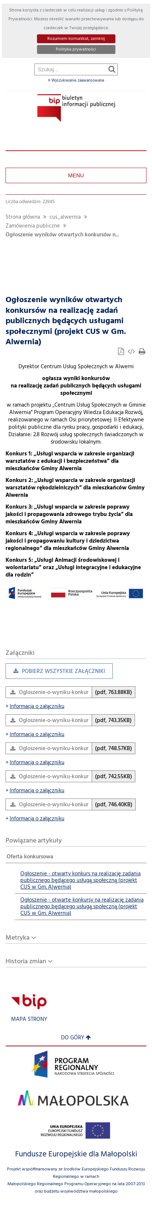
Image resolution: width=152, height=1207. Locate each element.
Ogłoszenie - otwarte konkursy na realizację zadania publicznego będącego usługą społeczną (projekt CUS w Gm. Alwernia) (81, 907)
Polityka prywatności (76, 49)
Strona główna (23, 217)
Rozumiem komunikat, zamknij (76, 38)
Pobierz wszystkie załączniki (55, 673)
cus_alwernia (65, 217)
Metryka (18, 938)
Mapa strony (29, 1019)
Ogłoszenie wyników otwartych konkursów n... (62, 235)
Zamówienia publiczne (33, 226)
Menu (76, 175)
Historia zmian (26, 961)
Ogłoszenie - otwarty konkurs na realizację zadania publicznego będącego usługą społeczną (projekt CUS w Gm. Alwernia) (80, 881)
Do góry (76, 1038)
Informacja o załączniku (35, 706)
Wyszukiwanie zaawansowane (76, 80)
